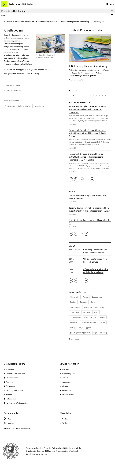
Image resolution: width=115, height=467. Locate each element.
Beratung (73, 302)
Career (93, 302)
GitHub (96, 312)
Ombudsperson (75, 317)
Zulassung (35, 73)
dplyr (81, 327)
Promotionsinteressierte (47, 21)
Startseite (8, 21)
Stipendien (73, 322)
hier (48, 69)
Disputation (88, 307)
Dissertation (99, 307)
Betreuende (10, 386)
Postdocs (9, 382)
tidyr (95, 333)
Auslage (85, 297)
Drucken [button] (65, 419)
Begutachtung (97, 297)
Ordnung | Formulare (13, 90)
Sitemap (65, 386)
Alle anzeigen (75, 339)
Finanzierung (74, 312)
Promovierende (12, 377)
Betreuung (83, 302)
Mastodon (12, 419)
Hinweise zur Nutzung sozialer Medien (17, 428)
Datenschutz (67, 390)
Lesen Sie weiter (77, 80)
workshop (103, 333)
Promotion (88, 317)
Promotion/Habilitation (24, 21)
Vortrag (72, 327)
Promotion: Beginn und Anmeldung (75, 21)
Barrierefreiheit (68, 394)
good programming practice (80, 333)
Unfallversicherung (24, 106)
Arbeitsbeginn (10, 106)
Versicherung (39, 106)
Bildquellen (73, 91)
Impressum (66, 382)
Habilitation (11, 399)
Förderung (86, 312)
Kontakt (9, 394)
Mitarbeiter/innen (69, 373)
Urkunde (102, 322)
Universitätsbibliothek (88, 322)
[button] (71, 179)
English (65, 423)
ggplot (88, 327)
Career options (75, 307)
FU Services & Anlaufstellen (17, 403)
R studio (102, 317)
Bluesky (11, 423)
